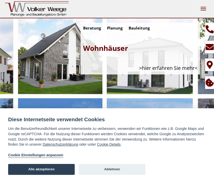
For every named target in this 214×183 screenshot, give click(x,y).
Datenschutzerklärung (60, 144)
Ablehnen (112, 169)
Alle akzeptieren (41, 169)
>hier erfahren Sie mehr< (168, 68)
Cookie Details (109, 144)
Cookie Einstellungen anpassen (35, 155)
